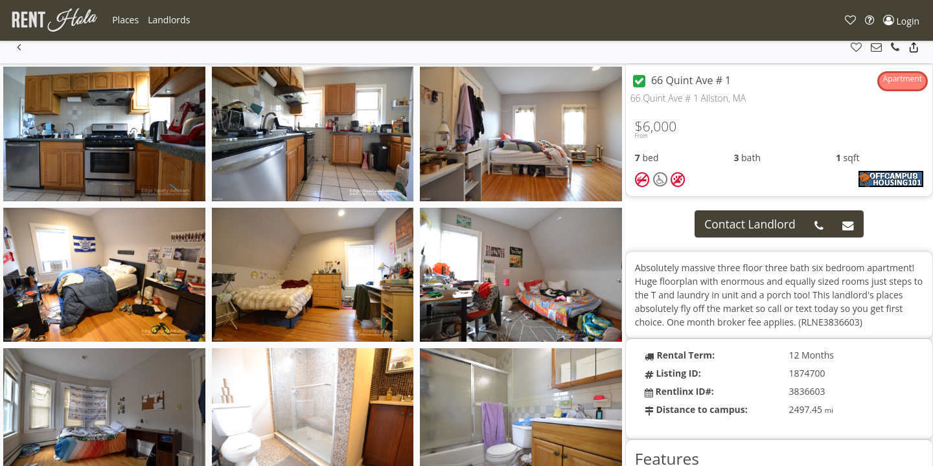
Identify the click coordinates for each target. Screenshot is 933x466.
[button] (125, 20)
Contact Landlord (750, 224)
